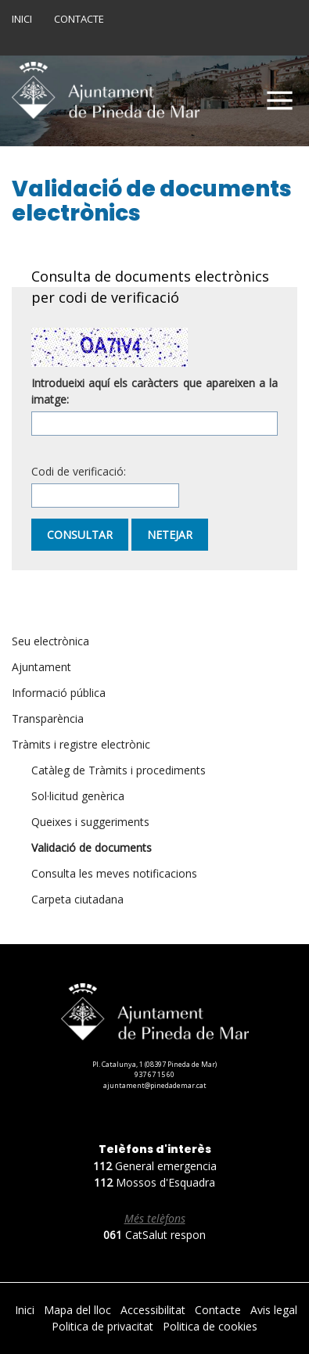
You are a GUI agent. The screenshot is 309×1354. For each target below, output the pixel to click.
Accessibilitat (154, 1309)
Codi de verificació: (78, 471)
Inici (22, 19)
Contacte (79, 19)
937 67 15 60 (154, 1074)
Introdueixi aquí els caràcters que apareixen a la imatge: (154, 391)
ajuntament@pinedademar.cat (155, 1085)
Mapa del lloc (79, 1309)
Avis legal (273, 1309)
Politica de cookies (210, 1326)
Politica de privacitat (104, 1326)
